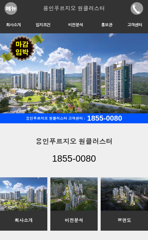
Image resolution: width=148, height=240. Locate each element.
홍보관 (106, 25)
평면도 (124, 220)
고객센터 (134, 25)
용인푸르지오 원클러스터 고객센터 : (74, 118)
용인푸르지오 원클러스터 (74, 8)
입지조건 (42, 25)
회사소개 (13, 25)
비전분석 (75, 25)
